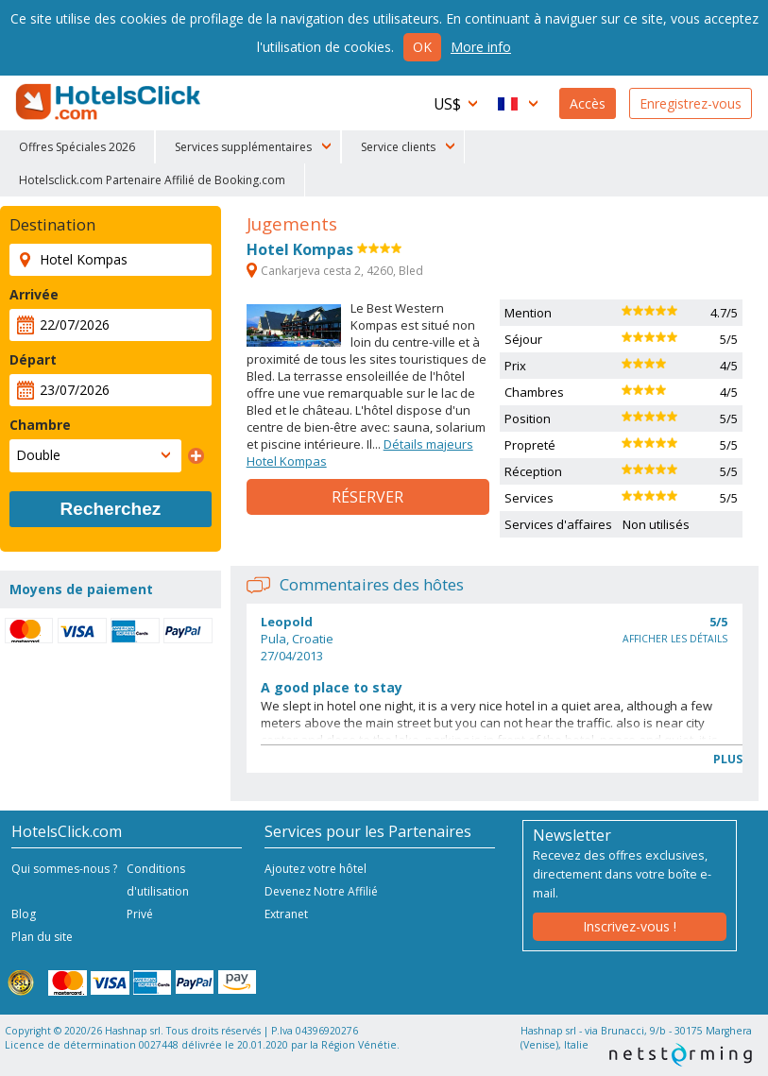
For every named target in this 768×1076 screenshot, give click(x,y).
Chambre (40, 425)
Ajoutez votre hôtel (316, 869)
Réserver (367, 497)
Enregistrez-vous (691, 103)
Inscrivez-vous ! (629, 926)
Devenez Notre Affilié (321, 891)
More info (481, 47)
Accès (588, 103)
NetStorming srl (681, 1055)
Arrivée (34, 294)
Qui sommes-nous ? (64, 869)
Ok (422, 47)
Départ (33, 359)
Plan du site (42, 937)
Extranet (286, 914)
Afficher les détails (675, 638)
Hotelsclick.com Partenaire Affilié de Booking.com (152, 180)
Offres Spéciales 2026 (77, 147)
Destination (52, 224)
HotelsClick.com (109, 102)
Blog (23, 914)
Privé (140, 914)
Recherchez (111, 509)
